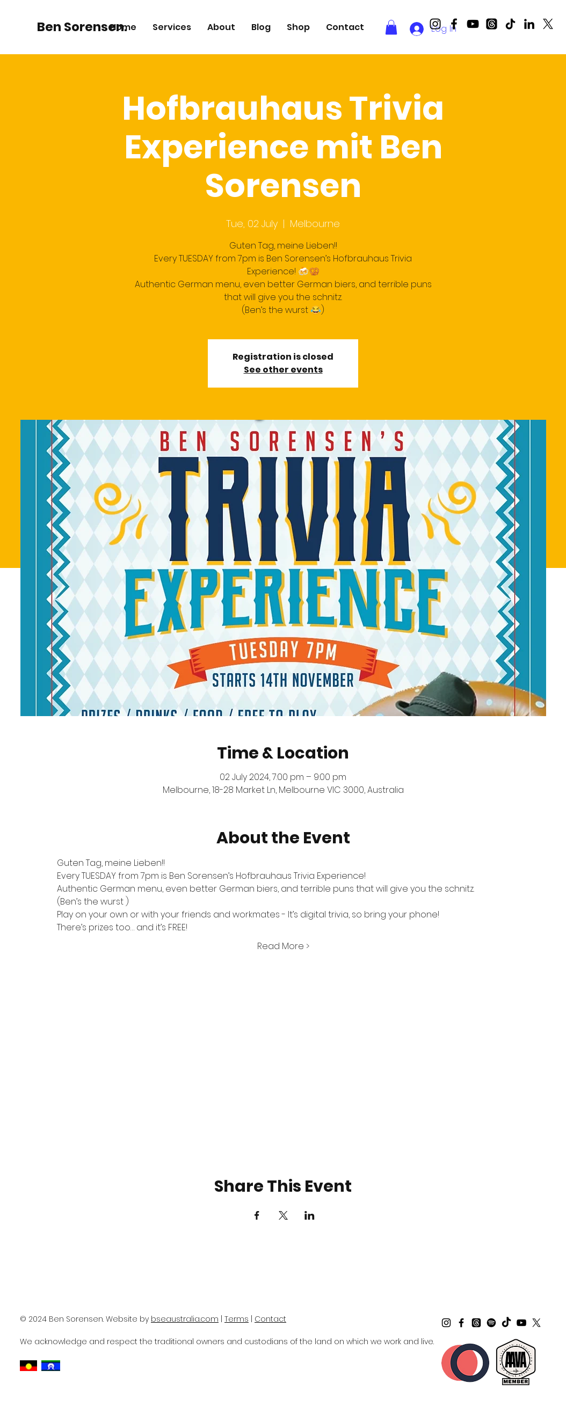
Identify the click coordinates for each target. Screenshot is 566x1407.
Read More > (283, 946)
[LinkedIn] (529, 24)
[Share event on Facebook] (257, 1215)
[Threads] (491, 24)
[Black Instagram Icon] (435, 24)
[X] (548, 24)
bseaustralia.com (185, 1319)
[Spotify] (491, 1323)
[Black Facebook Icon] (454, 24)
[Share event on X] (283, 1215)
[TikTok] (510, 24)
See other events (283, 369)
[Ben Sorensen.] (83, 26)
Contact (270, 1319)
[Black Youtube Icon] (473, 24)
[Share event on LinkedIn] (309, 1215)
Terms (236, 1319)
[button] (171, 27)
